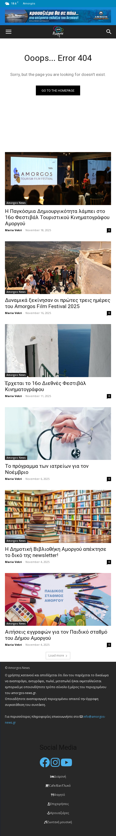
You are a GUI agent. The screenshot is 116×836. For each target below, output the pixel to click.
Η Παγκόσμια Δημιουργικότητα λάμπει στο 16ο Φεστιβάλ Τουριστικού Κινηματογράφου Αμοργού (57, 217)
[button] (8, 31)
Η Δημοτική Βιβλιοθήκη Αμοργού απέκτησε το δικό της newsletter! (55, 552)
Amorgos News (16, 203)
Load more (58, 655)
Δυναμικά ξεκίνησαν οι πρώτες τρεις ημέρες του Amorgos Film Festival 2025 (57, 303)
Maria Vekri (13, 230)
